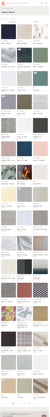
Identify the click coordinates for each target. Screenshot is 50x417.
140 (30, 403)
